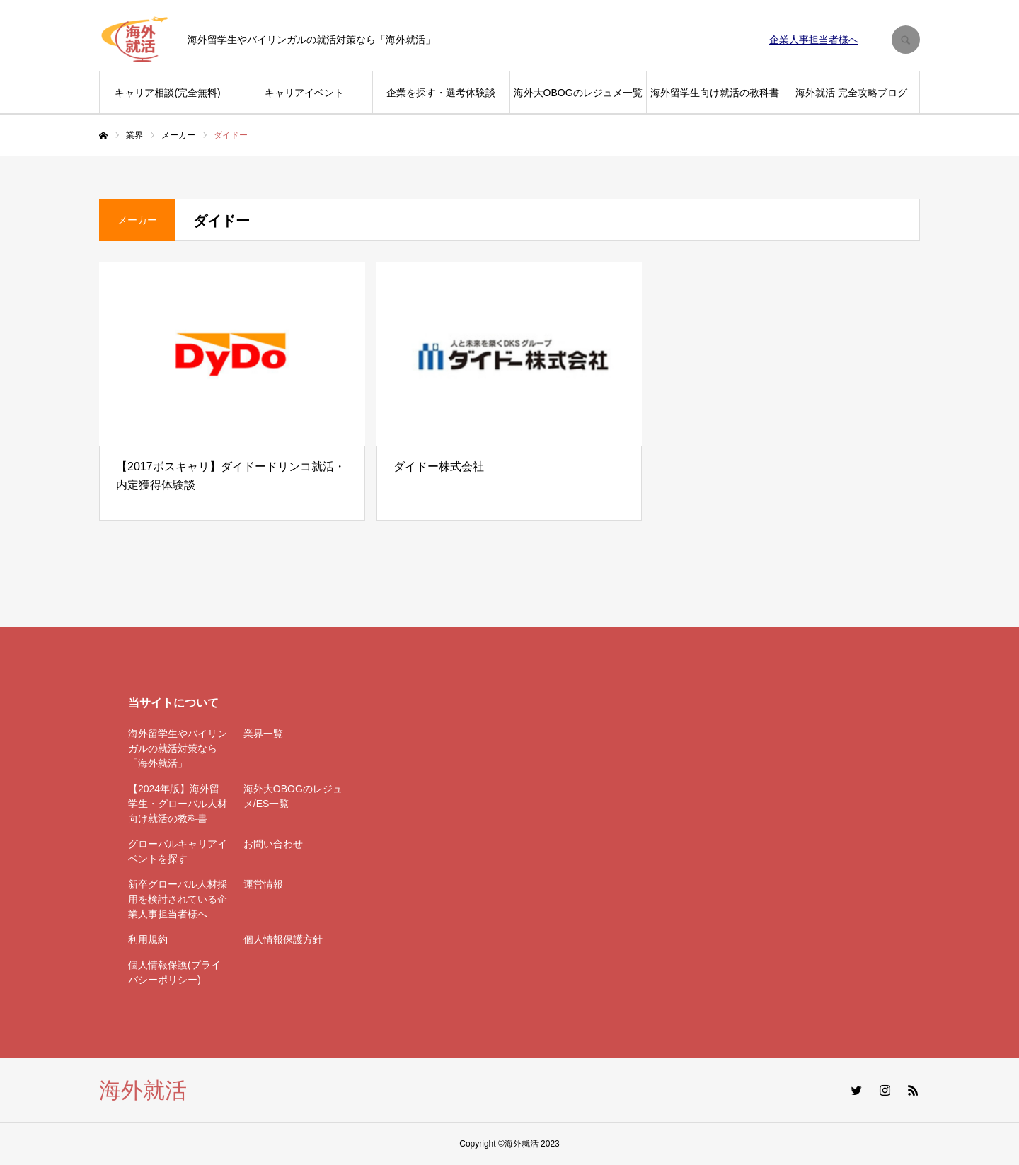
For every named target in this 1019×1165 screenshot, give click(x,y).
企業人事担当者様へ (813, 39)
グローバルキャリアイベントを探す (177, 851)
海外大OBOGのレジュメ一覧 (578, 92)
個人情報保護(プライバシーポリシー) (174, 972)
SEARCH (906, 39)
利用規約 (148, 939)
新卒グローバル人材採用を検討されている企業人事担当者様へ (177, 899)
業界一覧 (263, 733)
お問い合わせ (273, 844)
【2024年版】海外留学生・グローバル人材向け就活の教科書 (177, 803)
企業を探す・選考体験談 (440, 92)
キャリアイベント (304, 92)
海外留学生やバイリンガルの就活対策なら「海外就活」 (177, 748)
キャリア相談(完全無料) (167, 92)
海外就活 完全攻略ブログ (851, 92)
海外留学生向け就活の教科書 (714, 92)
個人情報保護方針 (283, 939)
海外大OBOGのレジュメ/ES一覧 (292, 796)
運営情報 (263, 884)
